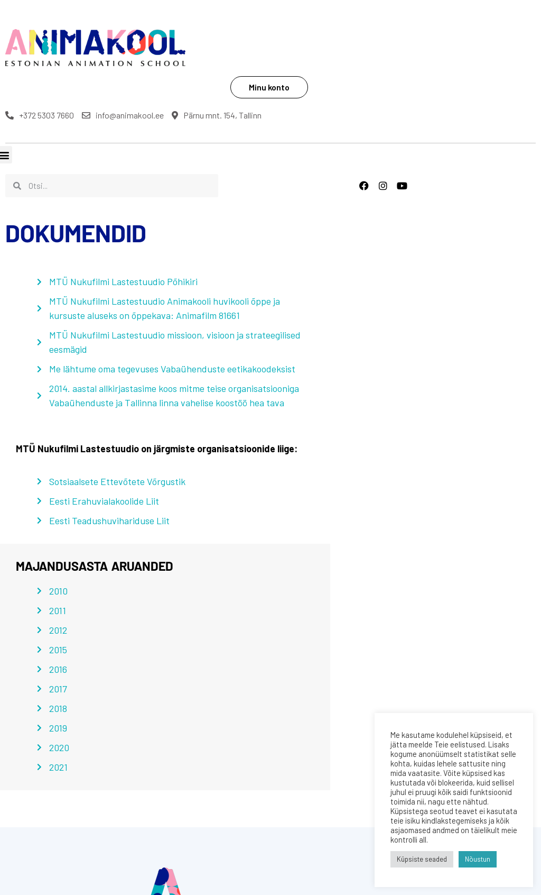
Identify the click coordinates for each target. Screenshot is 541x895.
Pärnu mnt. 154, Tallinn (342, 67)
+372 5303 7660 (331, 54)
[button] (8, 799)
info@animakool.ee (415, 54)
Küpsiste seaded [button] (422, 859)
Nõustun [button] (477, 859)
